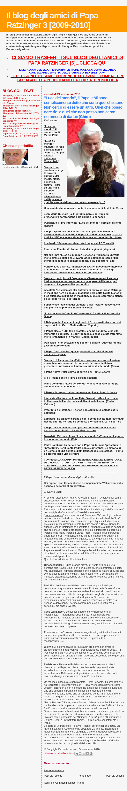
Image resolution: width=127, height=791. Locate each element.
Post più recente (53, 775)
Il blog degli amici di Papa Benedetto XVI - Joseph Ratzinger (21, 96)
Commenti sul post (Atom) (70, 782)
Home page (84, 775)
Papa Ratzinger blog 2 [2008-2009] (20, 133)
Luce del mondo (54, 515)
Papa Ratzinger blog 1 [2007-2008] (20, 136)
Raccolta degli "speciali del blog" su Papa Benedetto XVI (20, 124)
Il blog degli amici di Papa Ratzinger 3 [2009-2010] (52, 20)
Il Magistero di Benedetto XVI (17, 110)
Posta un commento (54, 770)
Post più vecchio (115, 775)
